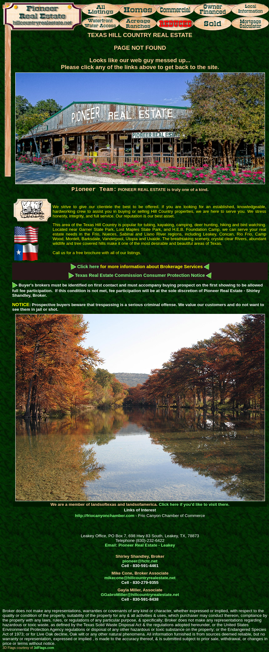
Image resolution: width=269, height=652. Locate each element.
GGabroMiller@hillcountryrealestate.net (140, 594)
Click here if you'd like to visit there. (194, 504)
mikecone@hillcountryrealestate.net (140, 577)
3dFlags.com (44, 648)
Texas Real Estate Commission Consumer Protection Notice (140, 275)
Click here (88, 266)
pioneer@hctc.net (139, 561)
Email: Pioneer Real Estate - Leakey (140, 545)
